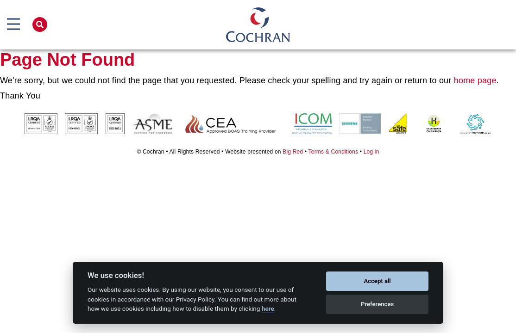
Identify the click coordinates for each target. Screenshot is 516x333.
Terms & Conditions (333, 151)
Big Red (293, 151)
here (268, 308)
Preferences (377, 304)
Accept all (377, 281)
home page (475, 80)
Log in (371, 151)
